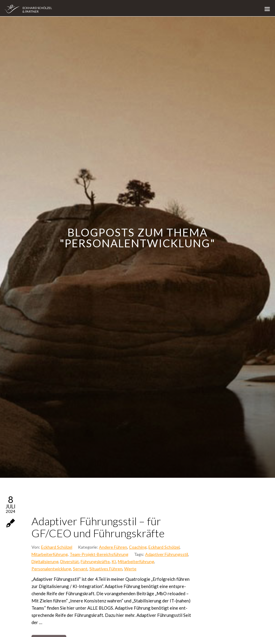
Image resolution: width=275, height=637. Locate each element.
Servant (80, 568)
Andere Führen (113, 547)
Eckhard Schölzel (56, 547)
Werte (130, 568)
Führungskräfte (95, 561)
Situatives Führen (105, 568)
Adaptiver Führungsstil (166, 554)
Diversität (69, 561)
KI (114, 561)
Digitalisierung (44, 561)
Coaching (138, 547)
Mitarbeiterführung (49, 554)
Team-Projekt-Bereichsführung (99, 554)
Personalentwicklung (51, 568)
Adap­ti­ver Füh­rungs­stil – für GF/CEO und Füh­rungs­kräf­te (98, 527)
